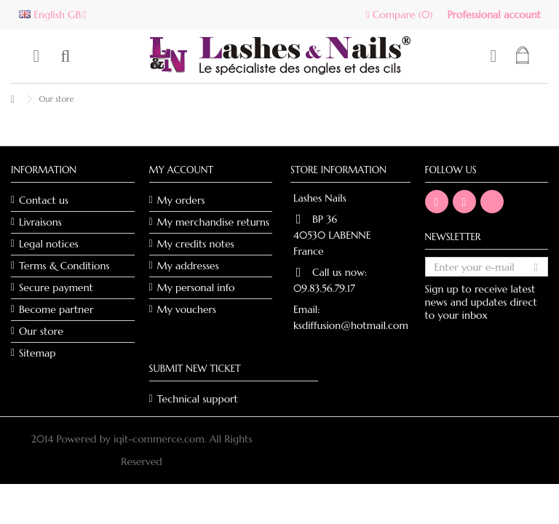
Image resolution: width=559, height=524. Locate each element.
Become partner (56, 309)
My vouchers (187, 309)
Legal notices (49, 243)
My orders (181, 200)
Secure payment (56, 287)
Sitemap (37, 353)
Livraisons (40, 222)
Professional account (494, 14)
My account (181, 170)
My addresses (188, 265)
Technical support (197, 398)
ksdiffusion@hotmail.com (350, 325)
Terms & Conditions (64, 265)
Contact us (43, 200)
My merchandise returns (213, 222)
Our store (41, 331)
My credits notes (195, 243)
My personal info (196, 287)
